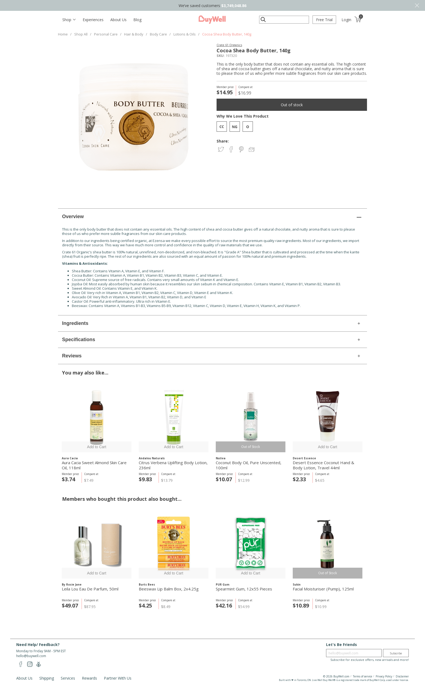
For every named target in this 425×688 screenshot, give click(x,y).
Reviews (72, 355)
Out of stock (292, 104)
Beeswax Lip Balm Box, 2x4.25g (169, 589)
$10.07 (224, 479)
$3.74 (68, 479)
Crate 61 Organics (229, 45)
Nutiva (221, 458)
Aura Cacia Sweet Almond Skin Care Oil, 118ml (94, 465)
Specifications (78, 339)
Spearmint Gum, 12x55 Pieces (244, 589)
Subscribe (396, 653)
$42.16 (224, 605)
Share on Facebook (231, 149)
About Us (118, 19)
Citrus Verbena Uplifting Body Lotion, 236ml (173, 465)
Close (417, 5)
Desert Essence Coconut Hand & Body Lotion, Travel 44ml (323, 465)
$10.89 (301, 605)
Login (346, 19)
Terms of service (362, 676)
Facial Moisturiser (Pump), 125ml (323, 589)
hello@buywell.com (31, 656)
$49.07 (70, 605)
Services (68, 678)
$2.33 (299, 479)
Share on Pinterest (242, 149)
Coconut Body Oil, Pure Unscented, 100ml (248, 465)
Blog (137, 19)
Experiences (93, 19)
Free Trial (324, 19)
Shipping (46, 678)
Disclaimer (402, 676)
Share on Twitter (221, 149)
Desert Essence (304, 458)
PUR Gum (222, 584)
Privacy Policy (384, 676)
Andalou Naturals (152, 458)
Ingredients (75, 323)
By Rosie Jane (72, 584)
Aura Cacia (70, 458)
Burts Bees (147, 584)
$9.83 (145, 479)
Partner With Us (117, 678)
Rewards (89, 678)
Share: (223, 141)
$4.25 (145, 605)
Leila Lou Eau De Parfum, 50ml (90, 589)
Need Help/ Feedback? (38, 644)
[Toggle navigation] (69, 19)
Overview (73, 216)
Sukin (297, 584)
